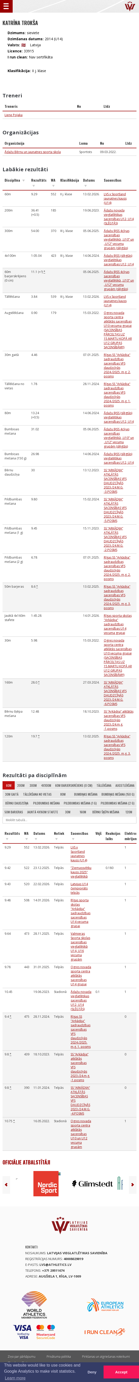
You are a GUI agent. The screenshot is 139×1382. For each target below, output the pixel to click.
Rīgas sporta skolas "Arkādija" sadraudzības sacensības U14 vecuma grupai (118, 624)
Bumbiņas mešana (85, 794)
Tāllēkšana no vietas (37, 794)
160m (83, 812)
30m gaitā (11, 794)
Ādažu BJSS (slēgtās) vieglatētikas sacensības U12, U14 (119, 259)
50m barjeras (14, 812)
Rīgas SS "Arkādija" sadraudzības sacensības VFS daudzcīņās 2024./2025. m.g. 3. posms (117, 597)
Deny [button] (92, 1372)
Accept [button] (121, 1372)
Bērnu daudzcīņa (16, 803)
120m (129, 812)
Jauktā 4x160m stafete (42, 812)
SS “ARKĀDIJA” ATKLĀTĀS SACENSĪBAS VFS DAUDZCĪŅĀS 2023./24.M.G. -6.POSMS (115, 693)
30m (67, 812)
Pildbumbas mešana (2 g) (117, 803)
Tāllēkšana (103, 785)
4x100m (46, 785)
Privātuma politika (59, 1356)
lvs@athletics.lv (55, 1264)
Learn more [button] (15, 1378)
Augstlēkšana (124, 785)
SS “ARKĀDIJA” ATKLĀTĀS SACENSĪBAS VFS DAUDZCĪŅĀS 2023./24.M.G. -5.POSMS (115, 510)
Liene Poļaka (14, 115)
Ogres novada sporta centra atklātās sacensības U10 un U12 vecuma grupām (81, 1134)
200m (21, 785)
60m (8, 785)
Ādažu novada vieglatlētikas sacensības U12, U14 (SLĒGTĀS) (119, 216)
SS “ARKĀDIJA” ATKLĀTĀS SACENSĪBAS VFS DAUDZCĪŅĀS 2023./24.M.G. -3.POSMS (115, 481)
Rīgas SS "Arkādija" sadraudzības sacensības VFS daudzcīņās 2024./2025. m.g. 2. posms (117, 365)
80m (63, 794)
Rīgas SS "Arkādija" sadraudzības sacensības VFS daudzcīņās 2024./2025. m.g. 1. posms (117, 395)
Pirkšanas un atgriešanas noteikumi (106, 1356)
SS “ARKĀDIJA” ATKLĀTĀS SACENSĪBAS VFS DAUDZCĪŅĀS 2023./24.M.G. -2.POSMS (115, 539)
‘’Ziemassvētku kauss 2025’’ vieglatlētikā (81, 872)
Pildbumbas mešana (46, 803)
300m (33, 785)
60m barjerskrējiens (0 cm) (73, 785)
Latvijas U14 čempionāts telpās (79, 888)
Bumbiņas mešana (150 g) (118, 794)
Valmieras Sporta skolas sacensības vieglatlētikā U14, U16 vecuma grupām (80, 946)
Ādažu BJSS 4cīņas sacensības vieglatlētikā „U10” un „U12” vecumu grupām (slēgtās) (119, 239)
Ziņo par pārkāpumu (21, 1356)
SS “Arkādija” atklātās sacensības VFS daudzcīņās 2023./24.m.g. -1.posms (118, 720)
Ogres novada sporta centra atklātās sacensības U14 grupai (81, 975)
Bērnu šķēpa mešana (105, 812)
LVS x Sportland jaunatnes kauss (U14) (115, 198)
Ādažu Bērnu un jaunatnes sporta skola (33, 152)
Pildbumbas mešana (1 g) (80, 803)
